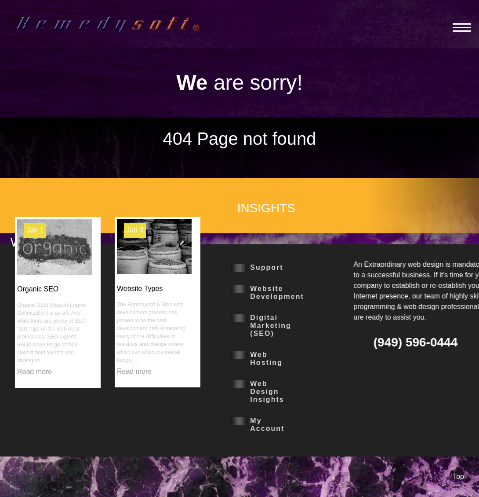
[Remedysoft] (107, 24)
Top (458, 476)
